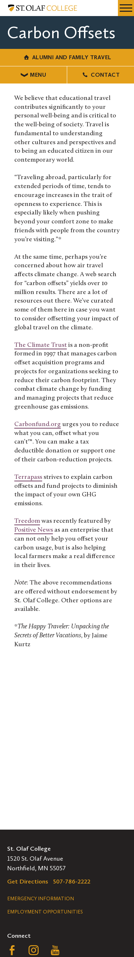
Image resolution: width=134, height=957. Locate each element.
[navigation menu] (126, 8)
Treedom (27, 521)
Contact (100, 74)
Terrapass (28, 477)
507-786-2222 (71, 881)
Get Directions (27, 881)
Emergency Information (40, 899)
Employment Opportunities (45, 912)
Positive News (33, 530)
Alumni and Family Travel (67, 57)
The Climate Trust (40, 345)
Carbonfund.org (37, 424)
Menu (33, 74)
